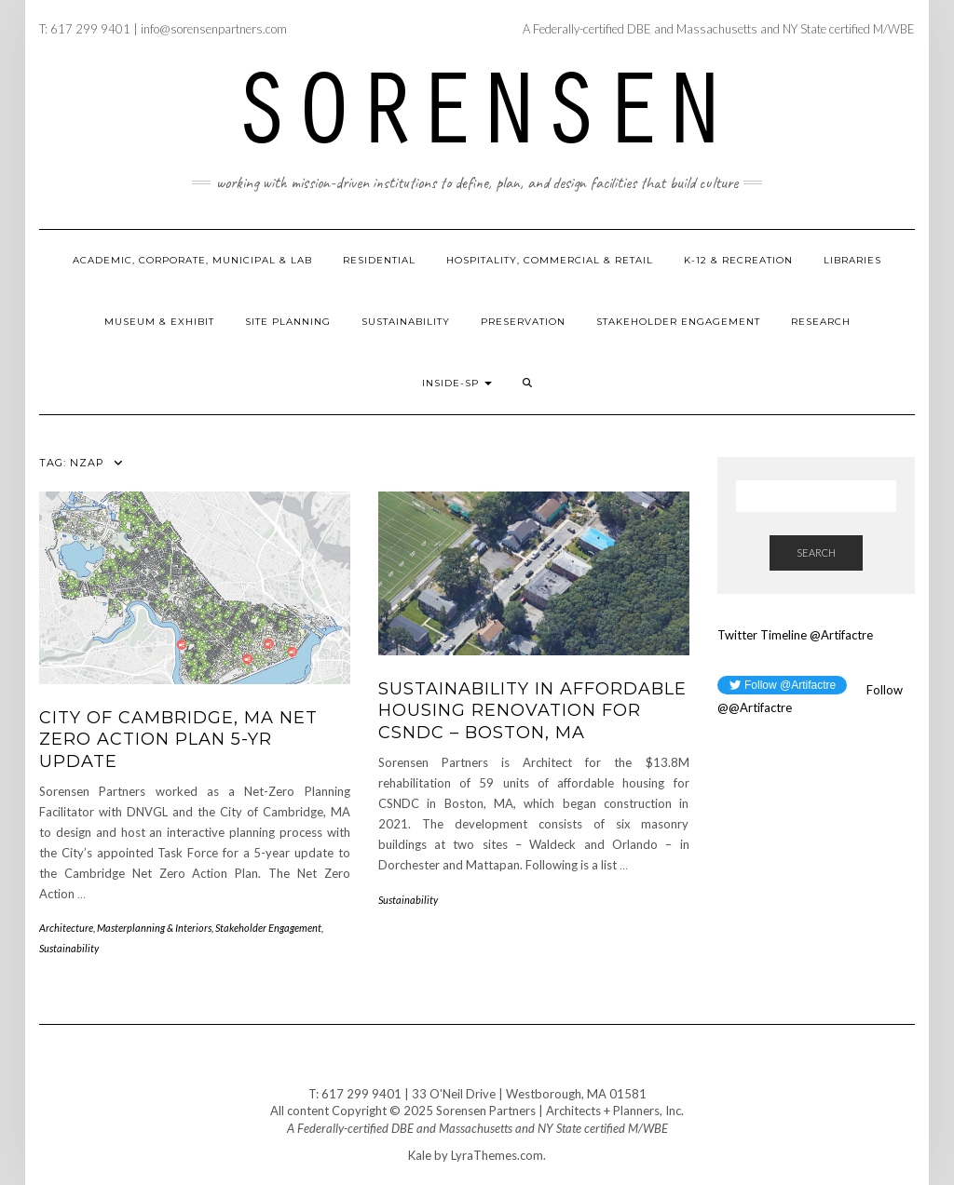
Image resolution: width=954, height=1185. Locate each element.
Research (821, 322)
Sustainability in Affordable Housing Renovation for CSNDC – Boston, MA (532, 711)
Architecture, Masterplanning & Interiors (125, 928)
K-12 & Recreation (738, 260)
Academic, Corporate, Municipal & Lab (192, 260)
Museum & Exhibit (159, 322)
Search (816, 552)
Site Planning (288, 322)
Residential (379, 260)
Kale (419, 1155)
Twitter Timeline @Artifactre (795, 634)
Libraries (852, 260)
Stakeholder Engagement (678, 322)
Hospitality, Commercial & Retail (549, 260)
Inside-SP (457, 383)
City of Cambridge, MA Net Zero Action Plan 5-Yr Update (178, 739)
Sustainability (405, 322)
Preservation (523, 322)
